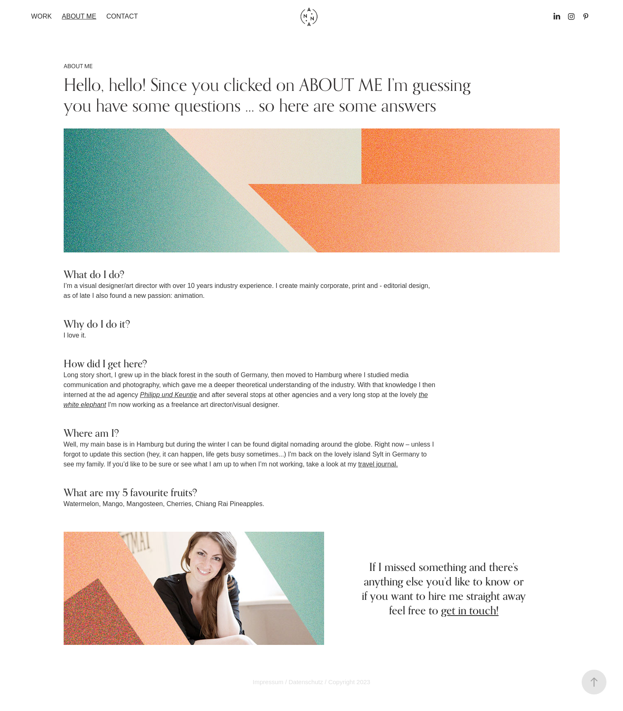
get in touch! (470, 610)
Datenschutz (306, 681)
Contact (122, 16)
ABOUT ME (79, 16)
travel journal (377, 464)
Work (41, 16)
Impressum (268, 681)
